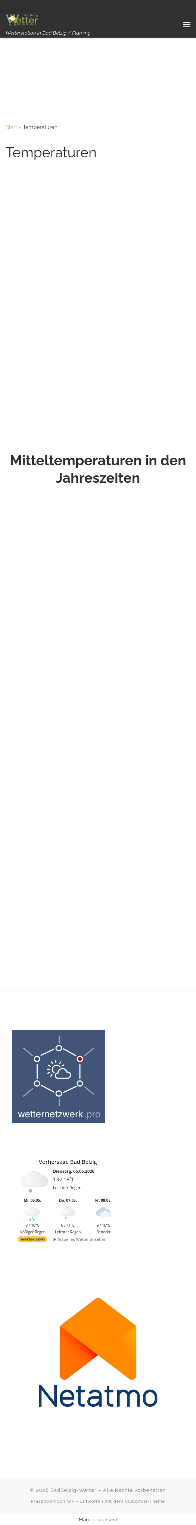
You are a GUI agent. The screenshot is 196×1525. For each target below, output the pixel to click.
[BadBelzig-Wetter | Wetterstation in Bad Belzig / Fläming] (22, 20)
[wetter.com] (32, 1240)
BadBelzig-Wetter (73, 1490)
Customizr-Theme (145, 1501)
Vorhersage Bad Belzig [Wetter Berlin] (68, 1161)
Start (11, 127)
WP (71, 1501)
